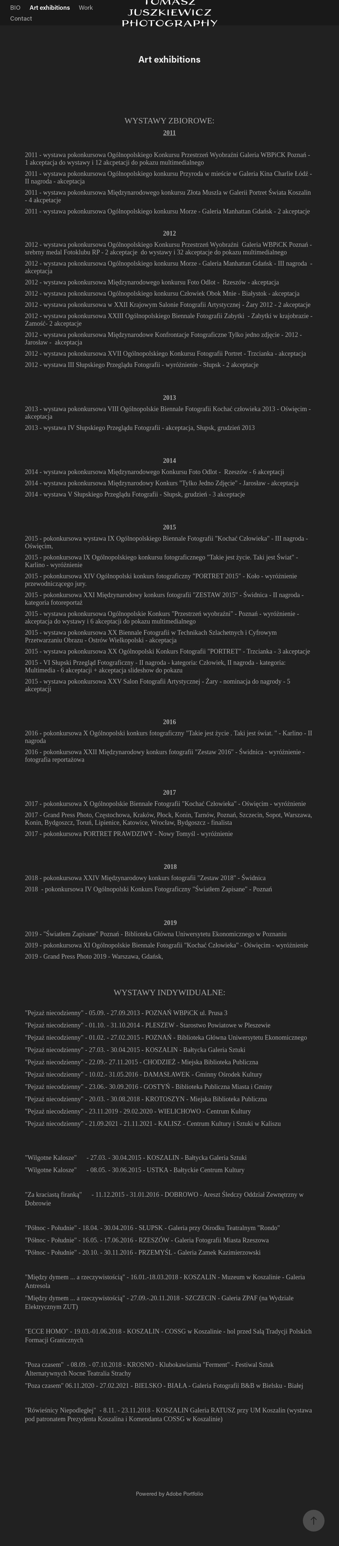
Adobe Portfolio (184, 1493)
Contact (21, 18)
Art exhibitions (50, 7)
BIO (15, 7)
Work (86, 7)
